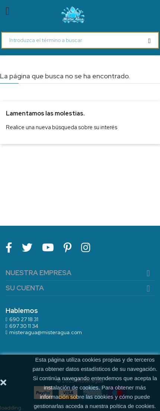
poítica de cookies (132, 406)
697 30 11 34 (23, 326)
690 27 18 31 (23, 319)
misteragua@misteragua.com (45, 332)
